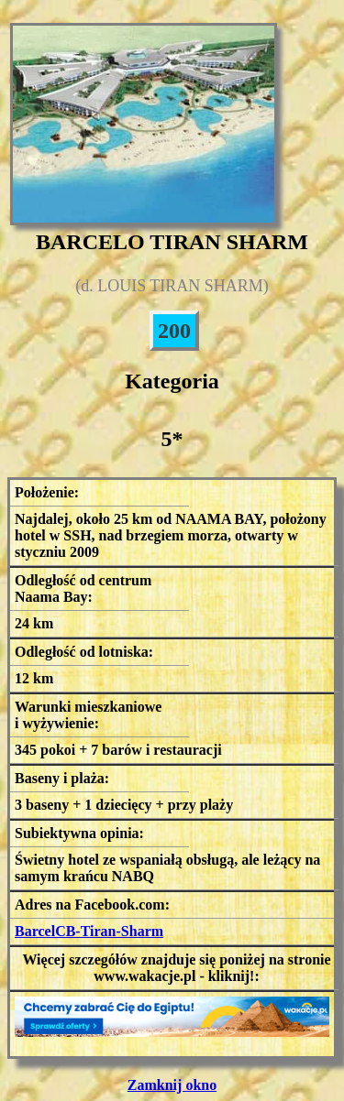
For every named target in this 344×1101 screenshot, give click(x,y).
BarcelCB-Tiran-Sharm (89, 931)
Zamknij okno (172, 1085)
